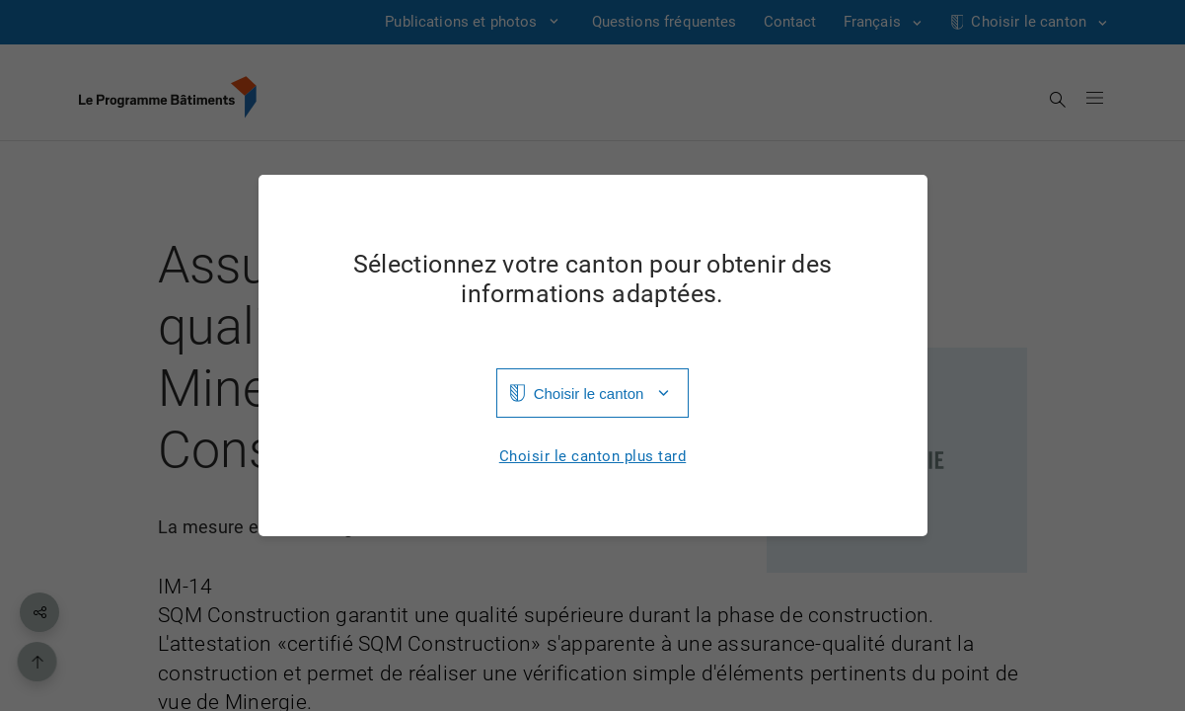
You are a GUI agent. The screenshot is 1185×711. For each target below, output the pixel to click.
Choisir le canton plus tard (593, 456)
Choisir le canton (589, 393)
